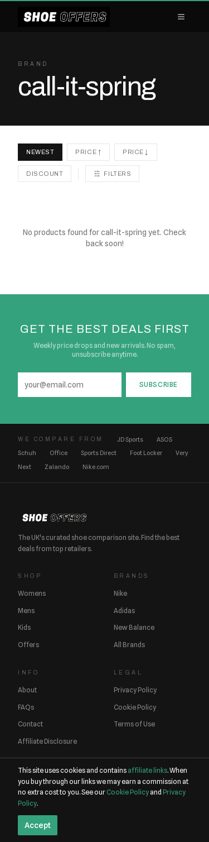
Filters (112, 173)
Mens (26, 610)
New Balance (134, 627)
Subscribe (158, 384)
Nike (120, 593)
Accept (38, 825)
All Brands (129, 644)
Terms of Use (134, 724)
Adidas (124, 610)
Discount (44, 173)
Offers (28, 644)
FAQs (26, 707)
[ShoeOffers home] (64, 17)
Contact (30, 724)
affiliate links (147, 770)
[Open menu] (181, 17)
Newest (40, 152)
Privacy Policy (135, 690)
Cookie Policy (135, 707)
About (27, 690)
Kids (24, 627)
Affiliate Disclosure (47, 741)
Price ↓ (136, 152)
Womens (32, 593)
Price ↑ (88, 152)
